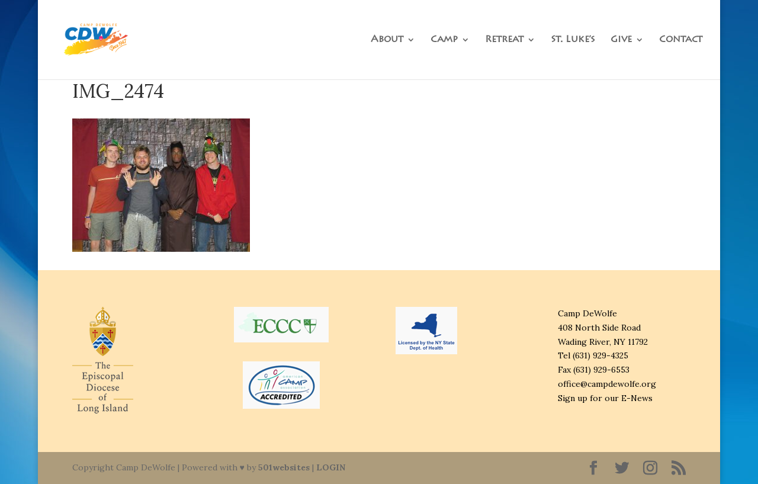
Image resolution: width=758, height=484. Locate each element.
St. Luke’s (573, 40)
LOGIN (330, 467)
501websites (284, 467)
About (387, 40)
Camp (444, 40)
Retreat (504, 40)
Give (621, 40)
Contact (680, 40)
